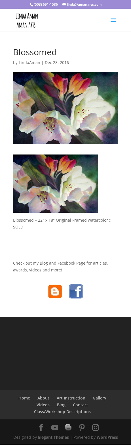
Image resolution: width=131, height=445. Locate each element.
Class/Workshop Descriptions (62, 411)
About (43, 398)
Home (24, 398)
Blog (61, 404)
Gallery (99, 398)
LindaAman (29, 62)
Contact (80, 404)
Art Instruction (71, 398)
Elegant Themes (53, 437)
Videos (43, 404)
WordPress (107, 437)
